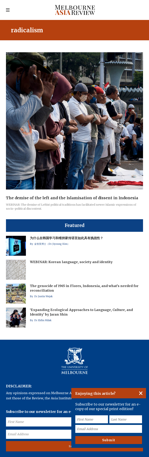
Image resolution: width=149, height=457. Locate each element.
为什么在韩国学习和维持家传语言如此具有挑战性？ (66, 238)
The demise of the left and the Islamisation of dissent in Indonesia (72, 197)
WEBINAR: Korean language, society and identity (71, 262)
